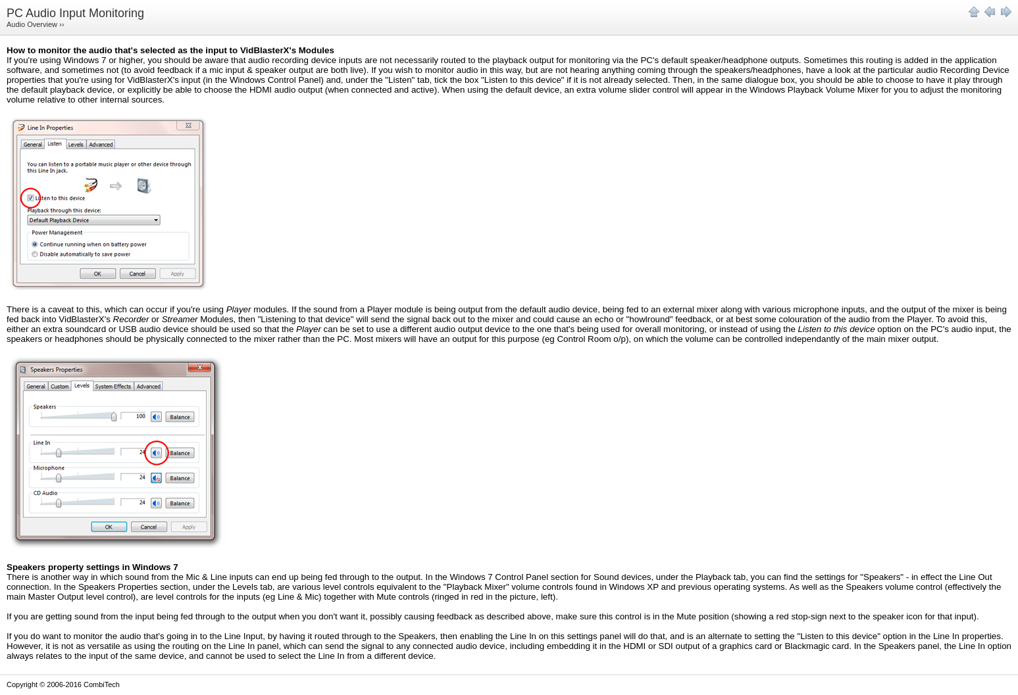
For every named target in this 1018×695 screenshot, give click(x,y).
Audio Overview (32, 24)
